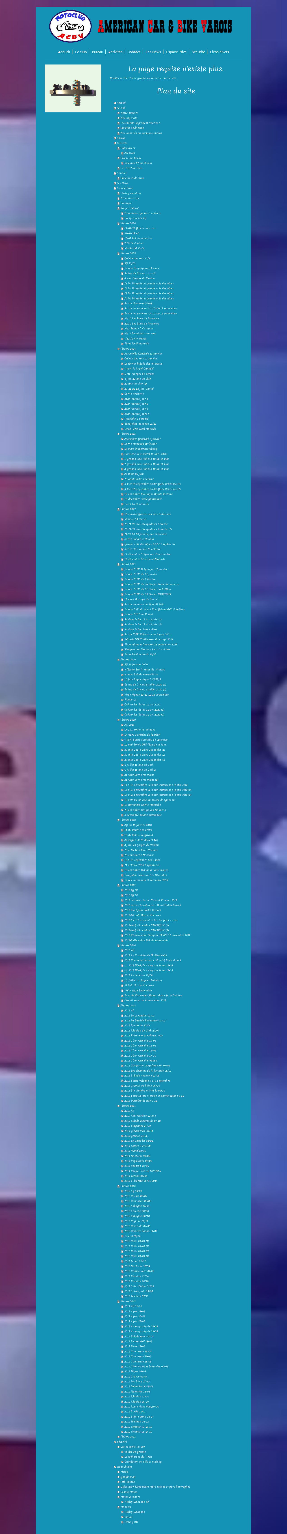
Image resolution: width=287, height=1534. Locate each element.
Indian (128, 1517)
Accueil (121, 103)
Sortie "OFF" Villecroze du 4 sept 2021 (147, 634)
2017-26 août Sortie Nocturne (142, 915)
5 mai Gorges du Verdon (139, 374)
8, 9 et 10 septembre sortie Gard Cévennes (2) (152, 489)
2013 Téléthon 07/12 (136, 1296)
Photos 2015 (128, 1005)
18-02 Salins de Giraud (138, 835)
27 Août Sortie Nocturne (139, 985)
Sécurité (122, 1442)
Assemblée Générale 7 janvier (142, 439)
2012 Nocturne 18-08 (137, 1391)
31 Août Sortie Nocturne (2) (141, 780)
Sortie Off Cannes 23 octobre (142, 549)
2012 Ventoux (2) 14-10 (138, 1431)
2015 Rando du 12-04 (137, 1025)
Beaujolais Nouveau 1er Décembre (145, 875)
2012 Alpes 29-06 (134, 1311)
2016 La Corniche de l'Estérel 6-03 (145, 955)
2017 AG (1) (131, 890)
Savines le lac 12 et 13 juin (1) (143, 619)
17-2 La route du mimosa (139, 729)
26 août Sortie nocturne (139, 479)
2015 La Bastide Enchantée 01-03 (144, 1020)
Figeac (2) (130, 699)
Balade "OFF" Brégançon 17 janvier (145, 569)
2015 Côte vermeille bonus (140, 1060)
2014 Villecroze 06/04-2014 (140, 1181)
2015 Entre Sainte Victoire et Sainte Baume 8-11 (154, 1096)
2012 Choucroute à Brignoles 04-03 (146, 1366)
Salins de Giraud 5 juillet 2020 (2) (145, 689)
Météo (124, 1472)
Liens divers (124, 1467)
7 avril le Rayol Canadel (139, 368)
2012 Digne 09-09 (135, 1371)
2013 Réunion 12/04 (136, 1276)
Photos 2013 (128, 1186)
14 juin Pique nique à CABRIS (142, 679)
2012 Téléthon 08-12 (136, 1421)
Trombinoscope (130, 198)
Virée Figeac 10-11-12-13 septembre (146, 694)
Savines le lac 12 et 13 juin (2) (143, 624)
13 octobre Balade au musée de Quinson (149, 800)
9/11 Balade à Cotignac (138, 328)
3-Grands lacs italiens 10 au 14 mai (146, 469)
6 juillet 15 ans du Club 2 (140, 769)
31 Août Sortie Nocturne (139, 775)
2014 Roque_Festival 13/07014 (142, 1171)
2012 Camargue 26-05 (138, 1351)
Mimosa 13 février (135, 519)
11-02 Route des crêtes (138, 830)
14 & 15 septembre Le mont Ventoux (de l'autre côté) (156, 785)
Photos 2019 (128, 720)
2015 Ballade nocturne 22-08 (141, 1075)
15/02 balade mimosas (138, 238)
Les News (122, 183)
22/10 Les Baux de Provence (141, 323)
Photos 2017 (128, 885)
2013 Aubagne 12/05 (136, 1206)
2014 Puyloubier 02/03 (138, 1161)
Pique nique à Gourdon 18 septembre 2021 (150, 644)
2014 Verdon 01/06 (136, 1176)
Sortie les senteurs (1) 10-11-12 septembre (150, 308)
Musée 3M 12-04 (134, 248)
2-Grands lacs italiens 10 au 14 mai (146, 464)
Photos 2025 (128, 253)
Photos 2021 (128, 564)
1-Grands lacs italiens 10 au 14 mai (146, 459)
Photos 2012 (128, 1301)
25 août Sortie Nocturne (139, 855)
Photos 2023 (128, 434)
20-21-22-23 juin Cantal (139, 389)
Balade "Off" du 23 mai (138, 614)
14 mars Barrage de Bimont (141, 599)
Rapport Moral (130, 208)
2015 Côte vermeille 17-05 (140, 1055)
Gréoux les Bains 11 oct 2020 (142, 704)
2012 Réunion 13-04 (136, 1396)
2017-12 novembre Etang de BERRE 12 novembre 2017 (157, 935)
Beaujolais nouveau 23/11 (140, 423)
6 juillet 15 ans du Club (138, 765)
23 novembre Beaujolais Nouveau (145, 810)
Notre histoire (129, 113)
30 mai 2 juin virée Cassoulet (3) (144, 760)
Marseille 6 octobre (136, 419)
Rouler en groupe (135, 1452)
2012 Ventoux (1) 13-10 (138, 1427)
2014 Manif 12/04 (135, 1151)
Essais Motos (129, 1492)
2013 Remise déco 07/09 (139, 1271)
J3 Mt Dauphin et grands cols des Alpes (149, 293)
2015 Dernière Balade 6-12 (140, 1100)
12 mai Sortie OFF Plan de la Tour (145, 744)
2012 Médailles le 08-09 (138, 1386)
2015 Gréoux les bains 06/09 (142, 1085)
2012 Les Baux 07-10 (137, 1381)
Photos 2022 (128, 509)
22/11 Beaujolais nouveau (140, 333)
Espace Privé (125, 188)
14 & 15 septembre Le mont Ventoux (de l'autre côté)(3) (157, 795)
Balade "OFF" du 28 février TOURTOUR (147, 594)
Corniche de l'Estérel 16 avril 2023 (145, 454)
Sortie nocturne (134, 393)
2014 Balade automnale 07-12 (142, 1121)
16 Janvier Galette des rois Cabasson (147, 514)
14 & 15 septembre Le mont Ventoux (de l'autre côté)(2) (157, 790)
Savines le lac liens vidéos (140, 629)
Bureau (121, 138)
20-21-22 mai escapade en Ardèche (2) (148, 529)
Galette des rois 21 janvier (140, 358)
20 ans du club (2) (135, 383)
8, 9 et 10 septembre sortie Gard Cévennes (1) (152, 484)
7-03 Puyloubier (134, 243)
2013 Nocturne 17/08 (137, 1266)
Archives (129, 153)
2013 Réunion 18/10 (136, 1281)
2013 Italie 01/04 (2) (136, 1246)
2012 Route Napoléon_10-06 (141, 1406)
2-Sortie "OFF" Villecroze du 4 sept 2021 (148, 639)
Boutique (126, 203)
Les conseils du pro (133, 1446)
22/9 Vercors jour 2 (136, 404)
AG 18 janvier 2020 (136, 664)
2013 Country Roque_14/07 (140, 1231)
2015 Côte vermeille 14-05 (140, 1040)
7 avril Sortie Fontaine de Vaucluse (145, 739)
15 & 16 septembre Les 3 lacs (142, 860)
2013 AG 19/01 (133, 1191)
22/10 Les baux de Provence (141, 318)
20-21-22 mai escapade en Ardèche (146, 524)
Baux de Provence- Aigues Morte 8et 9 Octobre (153, 995)
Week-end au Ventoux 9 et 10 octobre (147, 649)
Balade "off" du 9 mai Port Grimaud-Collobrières (154, 609)
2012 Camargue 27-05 (137, 1356)
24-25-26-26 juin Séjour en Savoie (145, 534)
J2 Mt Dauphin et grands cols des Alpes (149, 288)
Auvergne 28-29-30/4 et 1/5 (141, 840)
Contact (121, 173)
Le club (121, 108)
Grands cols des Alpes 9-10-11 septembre (150, 544)
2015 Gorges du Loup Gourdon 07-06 (147, 1065)
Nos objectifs (129, 118)
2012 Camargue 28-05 (137, 1361)
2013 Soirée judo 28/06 (138, 1291)
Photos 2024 (128, 348)
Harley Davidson (134, 1512)
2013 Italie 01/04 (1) (136, 1241)
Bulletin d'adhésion (132, 128)
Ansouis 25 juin (134, 474)
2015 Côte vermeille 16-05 (140, 1050)
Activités (122, 143)
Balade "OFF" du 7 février (139, 579)
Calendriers (128, 148)
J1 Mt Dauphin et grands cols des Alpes (149, 283)
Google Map (128, 1477)
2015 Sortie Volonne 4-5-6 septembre (147, 1081)
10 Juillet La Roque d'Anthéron (143, 980)
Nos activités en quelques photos (141, 133)
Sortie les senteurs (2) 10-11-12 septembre (150, 313)
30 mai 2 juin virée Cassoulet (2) (144, 754)
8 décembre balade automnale (143, 815)
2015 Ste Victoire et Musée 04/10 (144, 1090)
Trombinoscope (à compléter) (142, 213)
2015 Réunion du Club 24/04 (141, 1030)
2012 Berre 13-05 (134, 1346)
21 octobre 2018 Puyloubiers (141, 865)
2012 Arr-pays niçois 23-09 (141, 1331)
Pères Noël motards (136, 343)
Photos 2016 (128, 945)
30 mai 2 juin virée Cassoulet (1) (144, 750)
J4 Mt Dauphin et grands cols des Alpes (149, 298)
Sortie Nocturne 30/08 (138, 303)
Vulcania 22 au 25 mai (138, 163)
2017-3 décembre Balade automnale (146, 940)
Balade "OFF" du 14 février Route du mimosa (151, 584)
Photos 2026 (128, 223)
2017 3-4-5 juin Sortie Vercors (142, 910)
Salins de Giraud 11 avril (139, 273)
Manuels (126, 1507)
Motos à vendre (130, 1497)
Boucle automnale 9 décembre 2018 (146, 880)
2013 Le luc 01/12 (135, 1261)
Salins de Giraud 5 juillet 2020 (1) (145, 684)
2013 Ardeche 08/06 (136, 1211)
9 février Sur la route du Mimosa (144, 669)
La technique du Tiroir (138, 1457)
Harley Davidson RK (136, 1502)
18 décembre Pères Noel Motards (144, 559)
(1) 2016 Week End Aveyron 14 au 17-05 (148, 965)
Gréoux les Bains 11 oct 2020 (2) (144, 709)
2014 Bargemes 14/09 (137, 1126)
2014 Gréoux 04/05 (136, 1136)
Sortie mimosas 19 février (140, 444)
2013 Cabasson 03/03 (137, 1201)
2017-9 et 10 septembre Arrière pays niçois (151, 920)
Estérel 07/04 (132, 1236)
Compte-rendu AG (135, 218)
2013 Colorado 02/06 (137, 1226)
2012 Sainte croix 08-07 (139, 1416)
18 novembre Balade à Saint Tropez (146, 870)
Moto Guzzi (131, 1522)
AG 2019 (129, 724)
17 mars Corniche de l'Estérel (142, 735)
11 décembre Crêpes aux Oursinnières (148, 554)
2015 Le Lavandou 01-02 (139, 1015)
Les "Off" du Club (131, 168)
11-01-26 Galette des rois (140, 228)
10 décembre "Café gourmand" (143, 499)
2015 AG (129, 1010)
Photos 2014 (128, 1106)
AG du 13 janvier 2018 (138, 825)
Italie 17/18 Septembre (138, 990)
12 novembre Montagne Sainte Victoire (148, 494)
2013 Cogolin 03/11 (136, 1221)
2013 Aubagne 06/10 (137, 1216)
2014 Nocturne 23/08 (137, 1156)
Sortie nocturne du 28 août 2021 (144, 604)
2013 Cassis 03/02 (135, 1196)
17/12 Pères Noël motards (140, 429)
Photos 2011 (128, 1436)
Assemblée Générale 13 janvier (143, 353)
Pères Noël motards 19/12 (140, 654)
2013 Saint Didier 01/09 (139, 1286)
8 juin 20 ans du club (137, 378)
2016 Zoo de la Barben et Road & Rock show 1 (152, 960)
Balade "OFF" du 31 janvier (140, 574)
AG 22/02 (129, 263)
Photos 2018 (128, 820)
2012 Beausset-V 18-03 (138, 1341)
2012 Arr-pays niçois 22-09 (141, 1326)
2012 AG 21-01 (133, 1306)
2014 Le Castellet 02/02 (138, 1141)
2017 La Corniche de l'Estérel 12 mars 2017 (150, 900)
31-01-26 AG (131, 233)
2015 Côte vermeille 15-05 (140, 1045)
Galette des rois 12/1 (137, 258)
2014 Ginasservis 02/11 (138, 1131)
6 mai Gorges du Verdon (139, 278)
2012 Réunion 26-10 (136, 1401)
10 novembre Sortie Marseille (142, 805)
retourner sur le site (163, 78)
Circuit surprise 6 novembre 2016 (145, 1000)
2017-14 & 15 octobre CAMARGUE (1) (146, 925)
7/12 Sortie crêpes (135, 338)
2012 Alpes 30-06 (135, 1316)
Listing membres (131, 193)
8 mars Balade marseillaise (141, 674)
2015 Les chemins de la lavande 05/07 (147, 1070)
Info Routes (128, 1482)
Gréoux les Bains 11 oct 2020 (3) (144, 714)
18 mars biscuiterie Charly (140, 449)
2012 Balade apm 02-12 (138, 1336)
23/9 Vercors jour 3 (136, 408)
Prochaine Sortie (131, 158)
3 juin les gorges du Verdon (141, 845)
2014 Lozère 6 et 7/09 (137, 1146)
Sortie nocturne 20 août (139, 539)
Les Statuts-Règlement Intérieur (140, 123)
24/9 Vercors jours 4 (136, 414)
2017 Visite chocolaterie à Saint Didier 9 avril (152, 905)
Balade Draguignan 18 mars (141, 268)
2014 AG (129, 1111)
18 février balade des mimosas (143, 363)
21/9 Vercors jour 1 (136, 399)
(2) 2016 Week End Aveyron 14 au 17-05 (148, 970)
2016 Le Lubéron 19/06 (138, 975)
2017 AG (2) (131, 895)
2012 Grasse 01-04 (135, 1376)
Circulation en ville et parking (143, 1461)
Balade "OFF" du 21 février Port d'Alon (147, 589)
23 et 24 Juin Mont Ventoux (141, 850)
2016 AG (129, 950)
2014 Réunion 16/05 (136, 1166)
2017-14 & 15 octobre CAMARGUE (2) (146, 930)
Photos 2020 (128, 659)
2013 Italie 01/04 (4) (136, 1256)
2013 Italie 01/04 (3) (136, 1251)
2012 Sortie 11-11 (135, 1411)
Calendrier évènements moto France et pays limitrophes (155, 1487)
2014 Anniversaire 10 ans (140, 1115)
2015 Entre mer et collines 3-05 (143, 1035)
